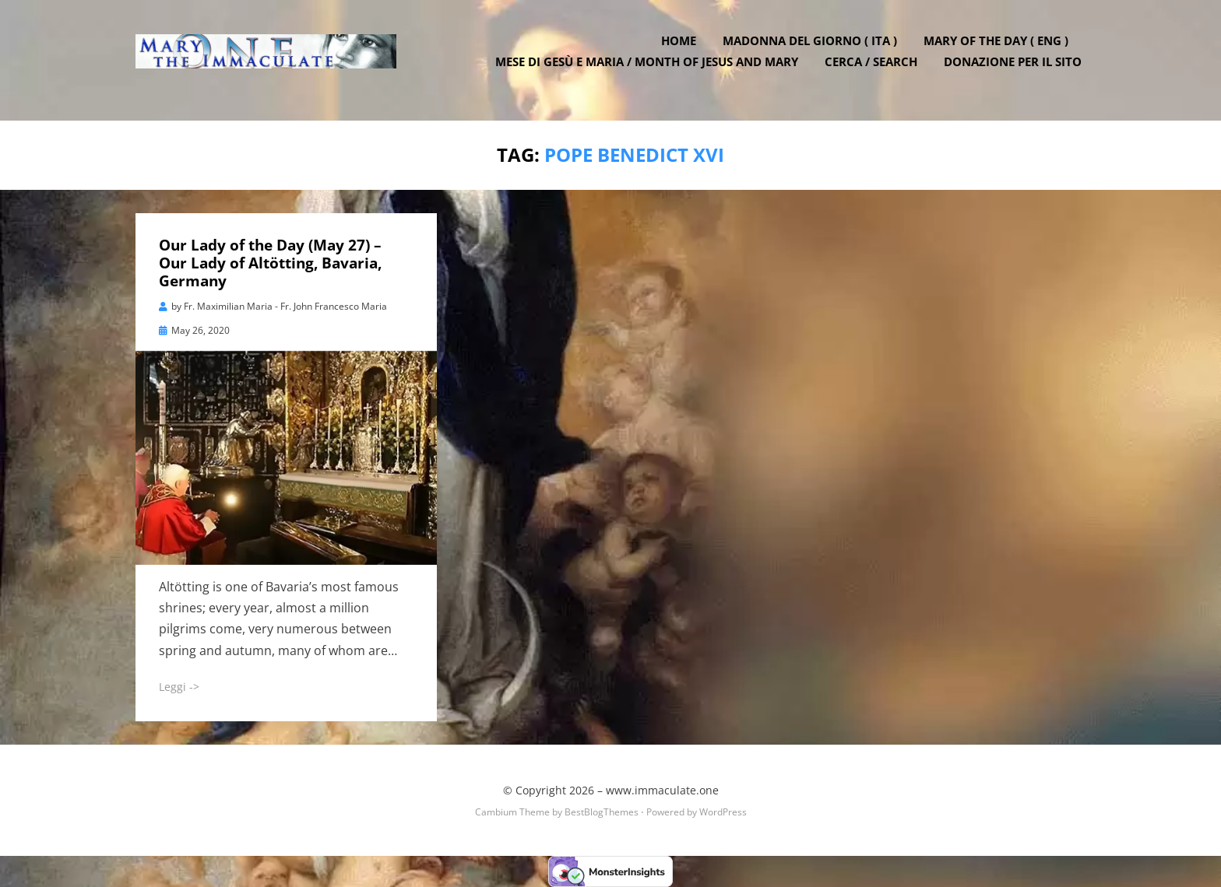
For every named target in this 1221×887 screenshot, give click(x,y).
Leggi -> (179, 685)
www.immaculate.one (662, 790)
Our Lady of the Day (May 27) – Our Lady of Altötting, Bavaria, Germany (270, 263)
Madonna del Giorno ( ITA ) (814, 49)
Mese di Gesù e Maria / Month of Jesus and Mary (650, 70)
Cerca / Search (875, 70)
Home (682, 49)
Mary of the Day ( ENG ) (999, 49)
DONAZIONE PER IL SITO (1017, 70)
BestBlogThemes (602, 812)
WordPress (723, 812)
